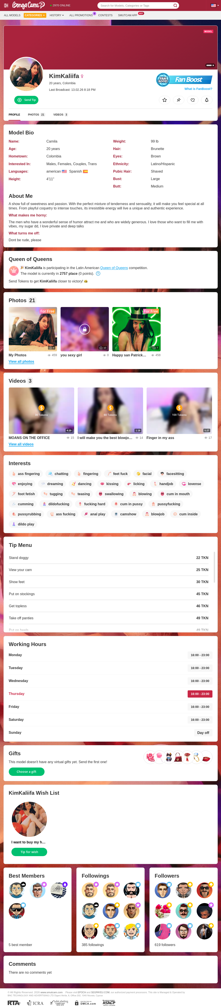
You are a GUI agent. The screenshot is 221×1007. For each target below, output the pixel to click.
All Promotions (82, 15)
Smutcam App (128, 15)
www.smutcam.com (52, 992)
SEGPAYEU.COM (100, 992)
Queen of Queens (114, 268)
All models (12, 15)
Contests (105, 15)
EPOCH (82, 992)
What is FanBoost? (198, 89)
